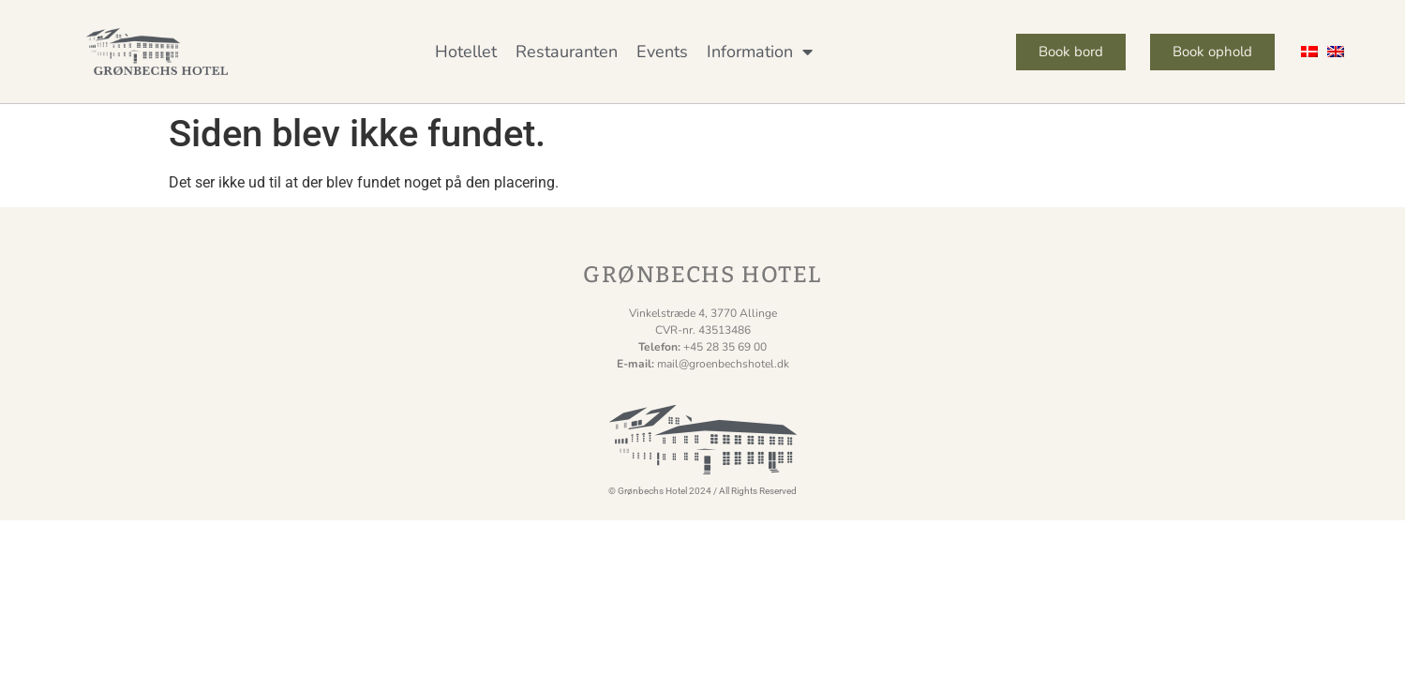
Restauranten (567, 51)
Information (760, 51)
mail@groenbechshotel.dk (723, 363)
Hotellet (466, 51)
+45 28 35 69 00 (725, 346)
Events (662, 51)
